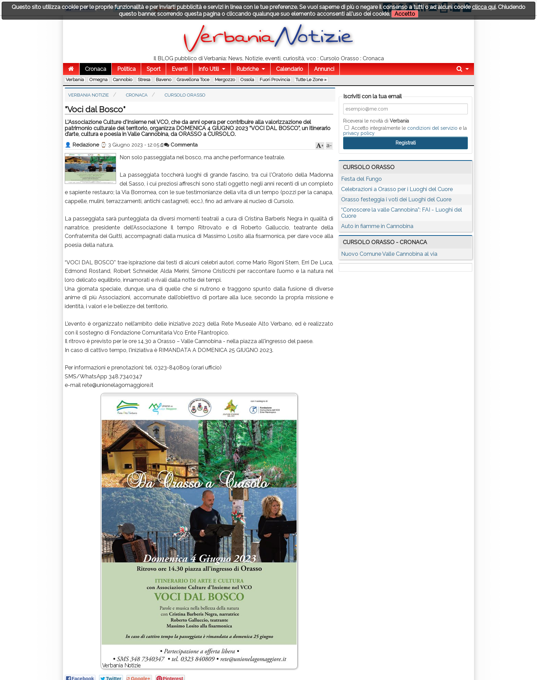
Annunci (324, 69)
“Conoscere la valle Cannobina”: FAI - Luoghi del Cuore (401, 212)
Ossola (247, 79)
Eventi (179, 69)
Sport (154, 69)
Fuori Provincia (275, 79)
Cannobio (122, 79)
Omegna (98, 79)
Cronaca (95, 69)
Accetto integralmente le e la (405, 130)
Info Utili (208, 69)
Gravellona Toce (193, 79)
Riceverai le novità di (376, 120)
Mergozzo (225, 79)
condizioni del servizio (432, 128)
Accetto (405, 14)
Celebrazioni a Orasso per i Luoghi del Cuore (397, 189)
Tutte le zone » (311, 79)
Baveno (163, 79)
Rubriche (247, 69)
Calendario (289, 69)
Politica (126, 69)
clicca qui (484, 7)
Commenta (181, 145)
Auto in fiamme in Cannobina (377, 226)
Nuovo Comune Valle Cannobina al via (389, 254)
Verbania (75, 79)
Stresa (144, 79)
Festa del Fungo (361, 179)
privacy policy (359, 133)
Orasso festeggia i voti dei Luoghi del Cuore (396, 199)
